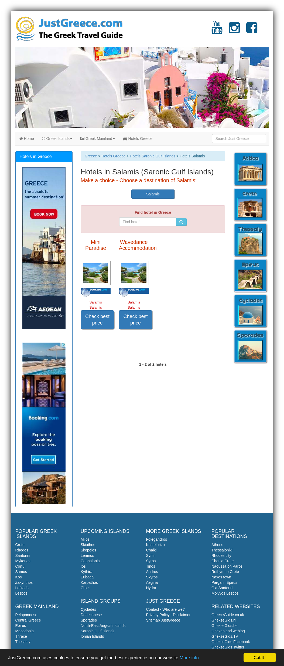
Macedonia (24, 631)
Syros (151, 561)
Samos (21, 572)
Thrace (21, 636)
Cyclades (88, 609)
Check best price (97, 320)
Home (26, 138)
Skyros (152, 577)
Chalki (151, 550)
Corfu (20, 566)
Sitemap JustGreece (163, 620)
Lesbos (21, 593)
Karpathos (89, 582)
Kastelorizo (155, 545)
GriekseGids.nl (223, 620)
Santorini (22, 555)
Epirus (20, 625)
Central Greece (28, 620)
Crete (20, 545)
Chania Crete (222, 561)
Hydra (151, 588)
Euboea (87, 577)
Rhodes (21, 550)
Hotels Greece (137, 138)
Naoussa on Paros (226, 566)
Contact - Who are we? (165, 609)
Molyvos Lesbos (224, 593)
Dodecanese (91, 615)
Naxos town (221, 577)
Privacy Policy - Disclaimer (168, 615)
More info (189, 660)
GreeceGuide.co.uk (227, 615)
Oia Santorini (222, 588)
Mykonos (22, 561)
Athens (217, 545)
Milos (85, 539)
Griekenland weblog (228, 631)
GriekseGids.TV (224, 636)
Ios (83, 566)
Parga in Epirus (224, 582)
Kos (18, 577)
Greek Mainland (97, 138)
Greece (91, 156)
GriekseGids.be (224, 625)
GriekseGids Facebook (230, 642)
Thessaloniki (221, 550)
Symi (150, 555)
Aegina (152, 582)
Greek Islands (57, 138)
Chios (85, 588)
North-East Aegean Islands (103, 625)
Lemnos (87, 555)
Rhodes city (221, 555)
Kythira (87, 572)
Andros (152, 572)
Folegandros (156, 539)
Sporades (89, 620)
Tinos (150, 566)
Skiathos (88, 545)
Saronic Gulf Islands (97, 631)
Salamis (153, 194)
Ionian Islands (92, 636)
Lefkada (22, 588)
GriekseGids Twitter (227, 647)
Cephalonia (90, 561)
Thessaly (22, 642)
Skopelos (88, 550)
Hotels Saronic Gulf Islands (152, 156)
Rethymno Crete (225, 572)
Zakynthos (24, 582)
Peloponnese (26, 615)
